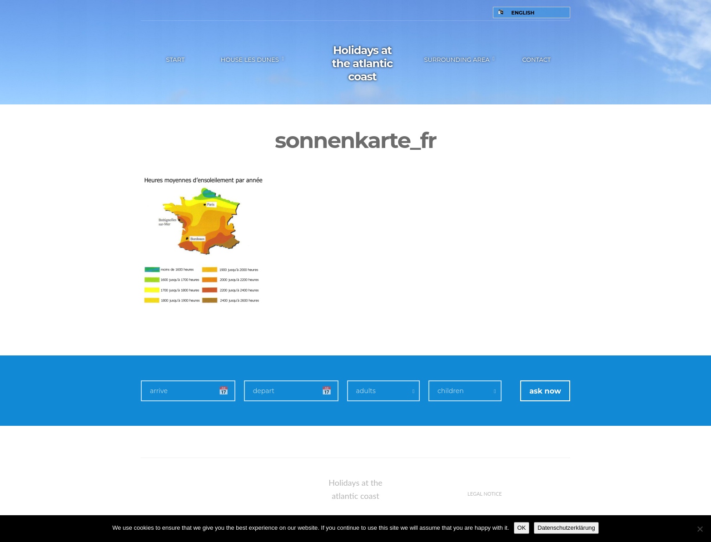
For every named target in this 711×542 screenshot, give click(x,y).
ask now (545, 391)
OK (521, 527)
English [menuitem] (523, 13)
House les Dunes (250, 59)
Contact (536, 59)
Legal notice (484, 494)
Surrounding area (456, 59)
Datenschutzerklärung (566, 527)
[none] (532, 12)
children (451, 391)
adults (366, 391)
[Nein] (699, 528)
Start (175, 59)
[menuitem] (532, 12)
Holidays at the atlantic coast (362, 63)
